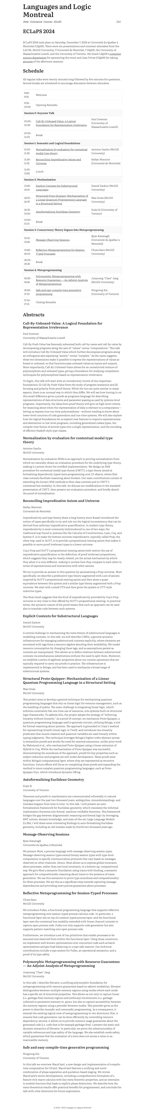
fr (119, 22)
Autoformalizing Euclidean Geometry (58, 212)
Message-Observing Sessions (53, 240)
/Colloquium (36, 22)
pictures (28, 61)
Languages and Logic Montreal (57, 10)
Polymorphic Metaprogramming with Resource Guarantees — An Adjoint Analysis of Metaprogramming (62, 280)
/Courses (47, 22)
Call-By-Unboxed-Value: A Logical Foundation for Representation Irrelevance (61, 123)
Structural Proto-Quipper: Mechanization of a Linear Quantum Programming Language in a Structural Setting (62, 199)
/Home (26, 22)
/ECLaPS (57, 22)
